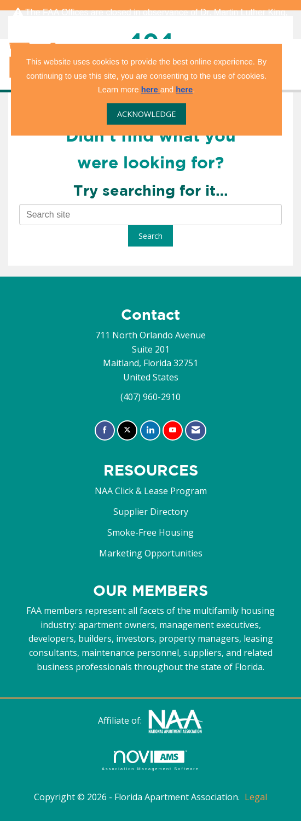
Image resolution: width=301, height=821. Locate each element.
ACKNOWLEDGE (146, 114)
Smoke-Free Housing (150, 532)
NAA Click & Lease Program (151, 491)
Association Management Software (150, 760)
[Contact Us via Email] (195, 430)
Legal (256, 797)
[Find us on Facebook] (105, 430)
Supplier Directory (150, 512)
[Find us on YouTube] (173, 430)
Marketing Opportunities (150, 553)
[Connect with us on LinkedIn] (150, 430)
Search (150, 236)
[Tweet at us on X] (127, 430)
